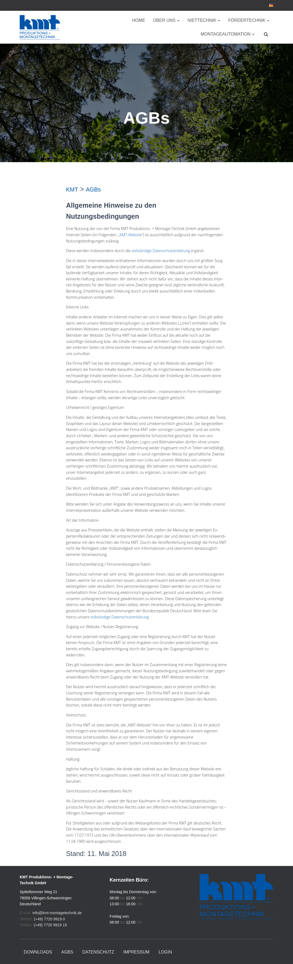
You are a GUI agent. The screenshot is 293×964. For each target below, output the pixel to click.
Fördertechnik (248, 20)
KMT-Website (131, 234)
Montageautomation (227, 34)
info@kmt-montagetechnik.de (56, 913)
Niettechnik (204, 20)
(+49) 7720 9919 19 (50, 925)
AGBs (67, 952)
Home (138, 20)
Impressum (136, 952)
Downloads (38, 952)
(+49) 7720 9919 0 (49, 919)
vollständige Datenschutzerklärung (161, 250)
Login (165, 952)
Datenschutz (98, 952)
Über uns (166, 20)
